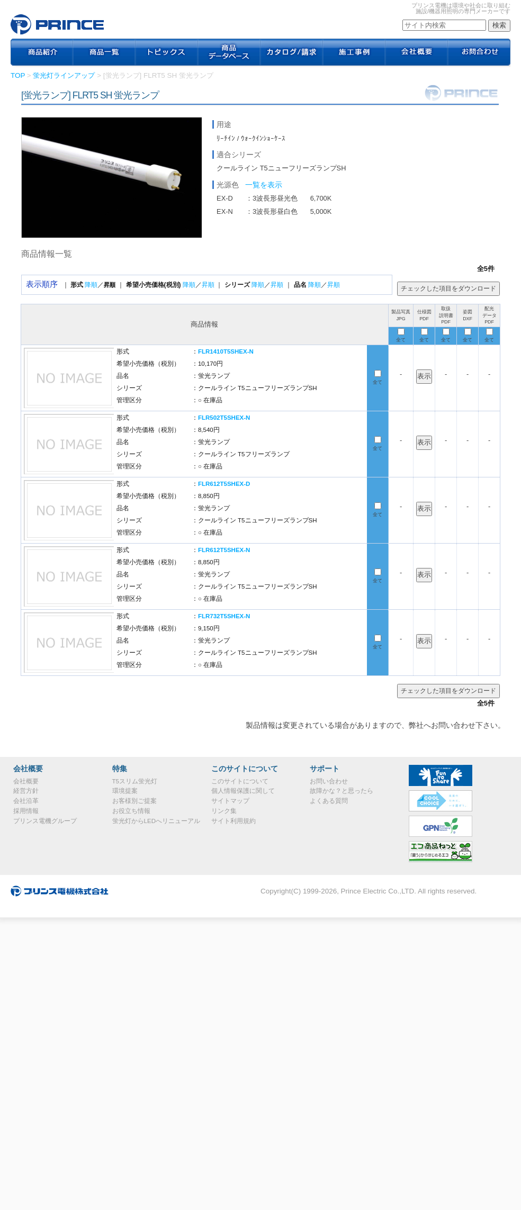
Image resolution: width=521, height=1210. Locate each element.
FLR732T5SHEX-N (224, 616)
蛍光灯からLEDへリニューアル (156, 821)
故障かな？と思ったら (341, 791)
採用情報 (26, 811)
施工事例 (354, 53)
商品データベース (229, 53)
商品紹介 (42, 53)
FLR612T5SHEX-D (224, 484)
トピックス (167, 53)
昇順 (208, 284)
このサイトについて (239, 781)
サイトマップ (230, 801)
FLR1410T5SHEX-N (226, 351)
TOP (18, 75)
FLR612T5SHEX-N (224, 550)
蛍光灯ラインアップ (64, 75)
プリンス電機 (57, 24)
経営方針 (26, 791)
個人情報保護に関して (243, 791)
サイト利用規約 (233, 821)
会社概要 (416, 53)
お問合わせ (479, 53)
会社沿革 (26, 801)
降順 (91, 284)
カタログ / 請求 (291, 53)
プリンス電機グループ (45, 821)
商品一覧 (104, 53)
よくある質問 (329, 801)
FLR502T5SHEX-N (224, 417)
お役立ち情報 (131, 811)
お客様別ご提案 (134, 801)
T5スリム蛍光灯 (134, 781)
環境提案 (125, 791)
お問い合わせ (329, 781)
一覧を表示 (263, 184)
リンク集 (224, 811)
